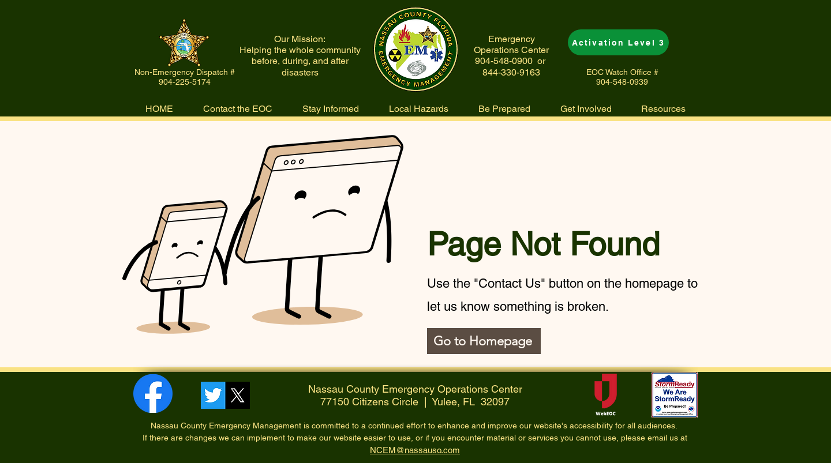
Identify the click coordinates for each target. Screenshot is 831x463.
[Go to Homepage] (484, 341)
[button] (418, 108)
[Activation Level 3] (618, 42)
